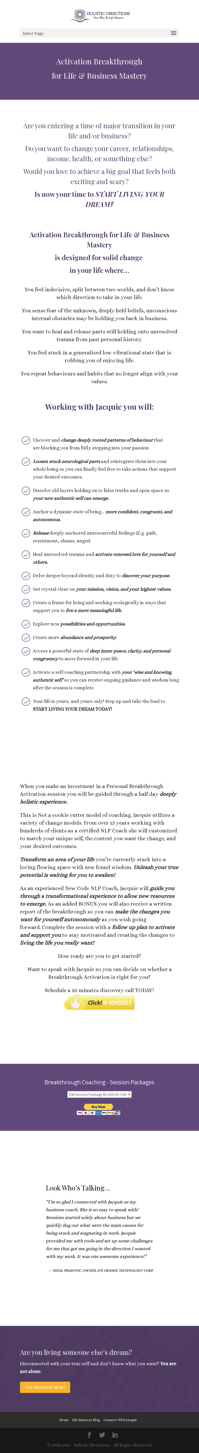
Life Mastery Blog (86, 1420)
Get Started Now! (45, 1387)
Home (64, 1420)
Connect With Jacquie (120, 1420)
